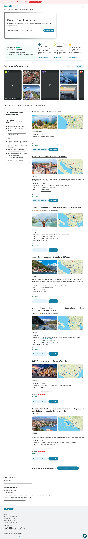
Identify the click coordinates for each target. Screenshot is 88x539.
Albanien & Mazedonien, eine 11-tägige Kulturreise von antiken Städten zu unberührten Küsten (17, 142)
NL (24, 528)
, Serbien (67, 185)
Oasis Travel (44, 291)
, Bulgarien (62, 234)
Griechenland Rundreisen (10, 490)
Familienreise (7, 480)
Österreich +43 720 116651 (10, 518)
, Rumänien (69, 385)
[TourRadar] (9, 6)
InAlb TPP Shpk (44, 240)
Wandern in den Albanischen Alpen (16, 126)
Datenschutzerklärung (15, 536)
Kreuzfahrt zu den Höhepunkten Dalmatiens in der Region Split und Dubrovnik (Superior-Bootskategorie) (17, 150)
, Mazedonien (52, 136)
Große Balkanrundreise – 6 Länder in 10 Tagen (18, 138)
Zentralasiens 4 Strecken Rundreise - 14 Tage (15, 500)
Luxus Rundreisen (8, 492)
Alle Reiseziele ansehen (46, 338)
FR (20, 528)
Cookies (23, 536)
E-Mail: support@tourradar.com (10, 522)
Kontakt (5, 514)
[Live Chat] (85, 536)
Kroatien (43, 185)
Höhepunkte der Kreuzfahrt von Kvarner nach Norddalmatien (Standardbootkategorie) (18, 154)
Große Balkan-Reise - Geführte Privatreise (15, 129)
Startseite (5, 9)
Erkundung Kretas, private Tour (15, 160)
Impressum (6, 536)
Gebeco (43, 139)
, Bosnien (47, 185)
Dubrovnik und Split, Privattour (73, 57)
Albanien (43, 136)
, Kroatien (62, 285)
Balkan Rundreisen (19, 9)
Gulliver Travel (44, 448)
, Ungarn (52, 385)
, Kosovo (47, 136)
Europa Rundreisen (11, 9)
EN (6, 528)
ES (15, 528)
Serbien (43, 285)
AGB (27, 536)
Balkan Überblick (9, 105)
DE (10, 528)
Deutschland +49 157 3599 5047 (11, 516)
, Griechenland (51, 234)
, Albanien (57, 185)
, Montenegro (52, 185)
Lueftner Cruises (45, 391)
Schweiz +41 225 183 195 (9, 520)
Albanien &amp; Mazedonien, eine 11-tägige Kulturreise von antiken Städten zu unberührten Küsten (60, 57)
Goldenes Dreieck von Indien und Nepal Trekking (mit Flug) (18, 497)
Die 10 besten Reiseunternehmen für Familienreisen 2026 (18, 483)
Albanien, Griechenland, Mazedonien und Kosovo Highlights (44, 57)
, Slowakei (48, 385)
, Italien (46, 234)
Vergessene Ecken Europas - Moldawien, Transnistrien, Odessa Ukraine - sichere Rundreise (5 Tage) (28, 495)
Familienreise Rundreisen (28, 9)
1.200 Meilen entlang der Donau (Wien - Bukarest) (18, 146)
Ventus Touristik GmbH (46, 191)
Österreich (43, 385)
